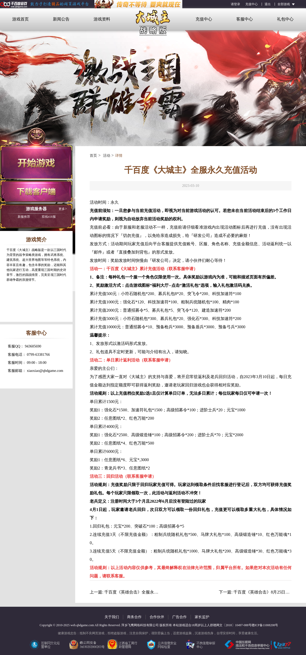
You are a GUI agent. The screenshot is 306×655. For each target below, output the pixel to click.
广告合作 (179, 617)
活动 (106, 156)
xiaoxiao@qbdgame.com (45, 371)
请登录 (235, 4)
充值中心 (251, 4)
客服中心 (244, 19)
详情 (118, 156)
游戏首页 (20, 19)
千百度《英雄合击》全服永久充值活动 (139, 592)
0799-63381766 (38, 355)
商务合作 (134, 617)
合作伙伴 (157, 617)
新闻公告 (61, 19)
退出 (268, 4)
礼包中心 (285, 19)
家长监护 (202, 617)
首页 (93, 156)
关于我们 (112, 617)
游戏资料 (102, 19)
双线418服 (37, 216)
